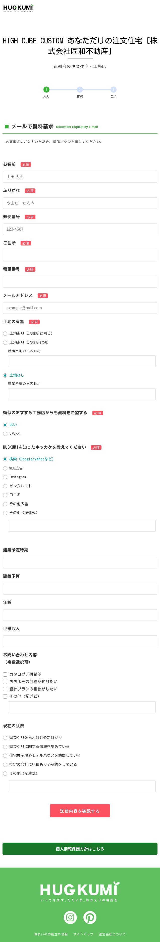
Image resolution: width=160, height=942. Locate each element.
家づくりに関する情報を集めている (39, 747)
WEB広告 (16, 468)
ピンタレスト (20, 486)
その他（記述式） (24, 513)
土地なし (16, 375)
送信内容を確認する (80, 811)
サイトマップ (83, 934)
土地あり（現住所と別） (30, 342)
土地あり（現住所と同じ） (32, 333)
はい (13, 425)
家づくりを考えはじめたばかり (35, 737)
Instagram (18, 477)
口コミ (15, 495)
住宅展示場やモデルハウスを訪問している (45, 755)
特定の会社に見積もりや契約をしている (43, 764)
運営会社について (112, 934)
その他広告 (18, 504)
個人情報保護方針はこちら (80, 849)
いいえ (15, 433)
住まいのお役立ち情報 (51, 934)
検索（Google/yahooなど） (32, 459)
